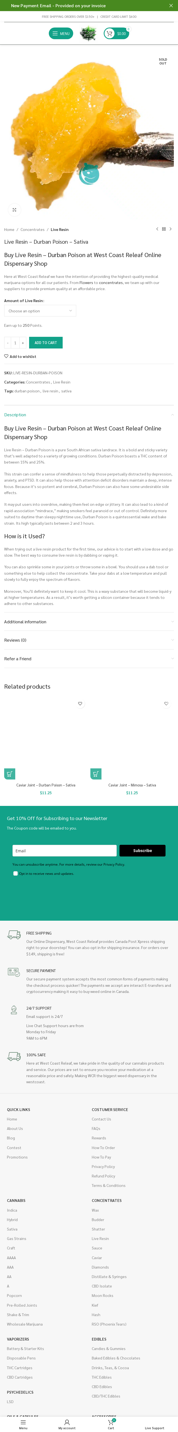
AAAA (11, 1257)
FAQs (96, 1128)
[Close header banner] (171, 5)
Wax (95, 1209)
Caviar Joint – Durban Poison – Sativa (46, 784)
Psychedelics (20, 1391)
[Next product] (170, 229)
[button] (9, 773)
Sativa (12, 1228)
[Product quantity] (15, 342)
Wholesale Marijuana (25, 1323)
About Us (15, 1128)
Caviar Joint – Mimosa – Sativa (132, 784)
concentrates (111, 282)
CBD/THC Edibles (106, 1395)
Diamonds (100, 1266)
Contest (14, 1147)
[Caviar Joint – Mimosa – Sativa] (132, 737)
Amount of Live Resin (23, 300)
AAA (10, 1266)
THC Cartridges (19, 1367)
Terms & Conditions (109, 1185)
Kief (95, 1305)
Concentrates (33, 229)
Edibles (99, 1338)
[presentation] (54, 894)
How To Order (103, 1147)
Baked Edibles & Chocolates (116, 1358)
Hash (96, 1314)
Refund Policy (103, 1175)
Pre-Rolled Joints (22, 1305)
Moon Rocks (102, 1295)
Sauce (97, 1247)
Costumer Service (110, 1109)
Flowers (86, 282)
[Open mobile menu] (61, 33)
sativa (66, 390)
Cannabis (16, 1200)
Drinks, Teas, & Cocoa (110, 1367)
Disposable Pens (21, 1358)
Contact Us (101, 1118)
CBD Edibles (102, 1386)
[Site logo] (88, 32)
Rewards (99, 1137)
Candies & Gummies (109, 1348)
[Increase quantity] (22, 342)
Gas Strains (16, 1238)
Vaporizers (18, 1338)
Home (9, 229)
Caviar (97, 1257)
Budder (98, 1219)
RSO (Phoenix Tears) (109, 1323)
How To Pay (101, 1156)
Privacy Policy (103, 1166)
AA (9, 1276)
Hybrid (12, 1219)
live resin (50, 390)
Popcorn (14, 1295)
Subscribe (142, 850)
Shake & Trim (18, 1314)
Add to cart (46, 342)
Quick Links (18, 1109)
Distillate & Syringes (109, 1276)
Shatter (98, 1228)
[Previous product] (157, 229)
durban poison (27, 390)
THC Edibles (102, 1376)
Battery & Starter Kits (25, 1348)
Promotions (17, 1156)
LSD (10, 1401)
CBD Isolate (102, 1285)
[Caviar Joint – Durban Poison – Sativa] (46, 737)
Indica (12, 1209)
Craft (11, 1247)
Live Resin (59, 229)
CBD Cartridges (20, 1376)
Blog (11, 1137)
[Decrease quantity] (7, 342)
